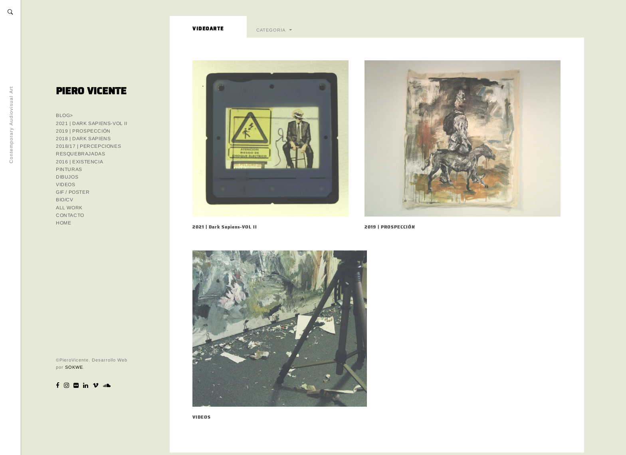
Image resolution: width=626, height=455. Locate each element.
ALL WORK (69, 208)
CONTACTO (70, 215)
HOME (63, 223)
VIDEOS (65, 184)
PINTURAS (69, 169)
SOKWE (74, 367)
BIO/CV (64, 200)
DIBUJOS (67, 177)
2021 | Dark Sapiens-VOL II (91, 123)
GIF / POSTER (72, 192)
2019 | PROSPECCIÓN (83, 131)
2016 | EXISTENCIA (79, 162)
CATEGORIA (270, 29)
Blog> (64, 115)
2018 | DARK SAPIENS (83, 138)
